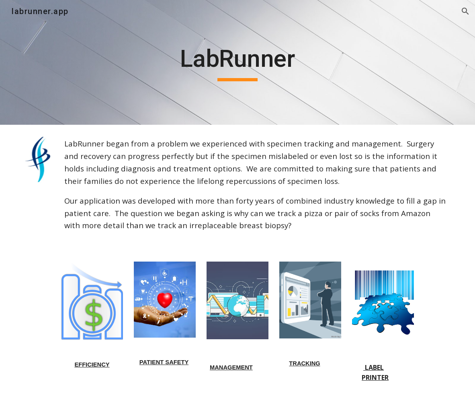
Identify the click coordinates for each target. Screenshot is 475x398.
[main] (238, 62)
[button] (465, 11)
